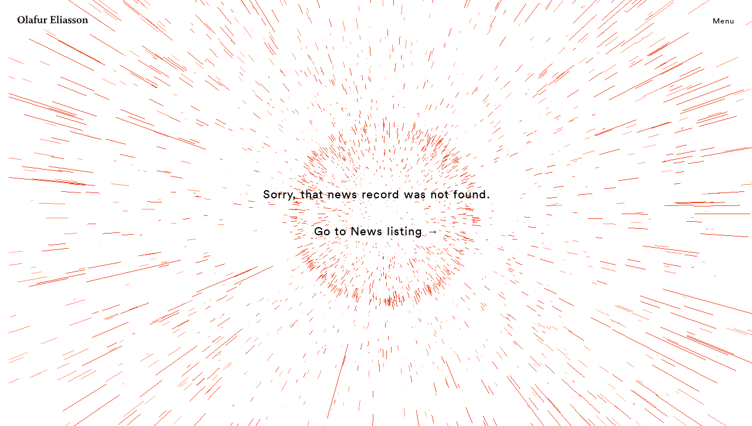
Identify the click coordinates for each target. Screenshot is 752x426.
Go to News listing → (376, 231)
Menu (723, 20)
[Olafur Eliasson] (53, 21)
